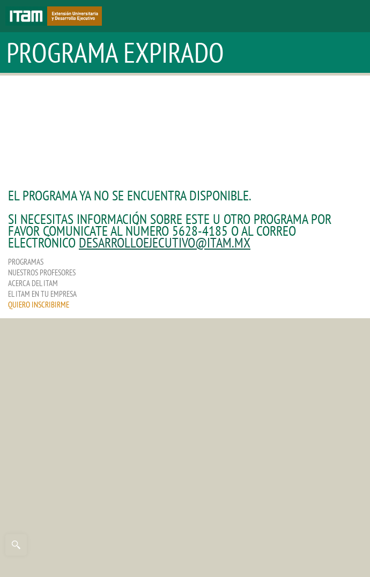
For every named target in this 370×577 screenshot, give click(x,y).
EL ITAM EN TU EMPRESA (42, 294)
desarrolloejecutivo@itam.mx (164, 242)
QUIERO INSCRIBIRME (38, 304)
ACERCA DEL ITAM (33, 283)
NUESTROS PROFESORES (42, 272)
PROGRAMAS (25, 262)
